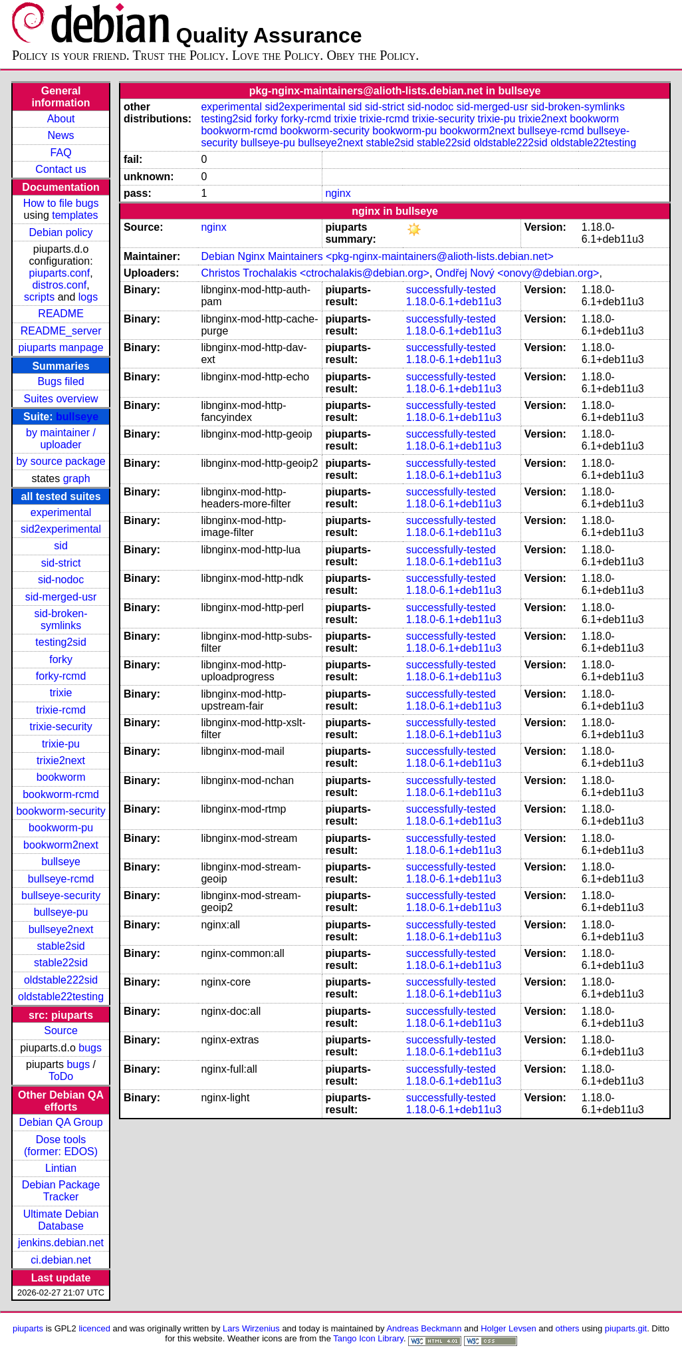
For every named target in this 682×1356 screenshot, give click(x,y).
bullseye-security (60, 895)
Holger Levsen (508, 1328)
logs (88, 297)
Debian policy (61, 232)
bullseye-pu (61, 912)
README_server (61, 331)
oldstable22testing (61, 996)
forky (60, 659)
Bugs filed (60, 381)
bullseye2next (61, 929)
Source (61, 1030)
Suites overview (61, 398)
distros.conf (59, 285)
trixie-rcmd (61, 710)
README (60, 313)
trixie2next (61, 760)
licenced (94, 1328)
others (568, 1328)
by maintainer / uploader (61, 438)
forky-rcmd (61, 676)
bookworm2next (60, 845)
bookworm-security (60, 811)
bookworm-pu (61, 827)
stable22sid (61, 962)
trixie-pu (61, 743)
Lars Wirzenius (251, 1328)
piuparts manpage (61, 347)
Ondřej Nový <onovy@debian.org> (517, 273)
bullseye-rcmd (61, 878)
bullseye (77, 416)
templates (75, 215)
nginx (337, 193)
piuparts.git (626, 1328)
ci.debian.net (61, 1260)
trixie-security (60, 726)
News (61, 135)
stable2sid (61, 946)
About (61, 118)
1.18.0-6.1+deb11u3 (454, 301)
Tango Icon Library (368, 1338)
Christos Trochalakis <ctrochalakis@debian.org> (315, 273)
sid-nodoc (61, 579)
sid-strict (61, 563)
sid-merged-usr (61, 597)
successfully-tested (451, 289)
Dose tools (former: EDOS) (61, 1145)
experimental (61, 512)
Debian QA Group (60, 1122)
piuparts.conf (59, 273)
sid (60, 545)
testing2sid (60, 642)
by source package (60, 461)
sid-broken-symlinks (61, 619)
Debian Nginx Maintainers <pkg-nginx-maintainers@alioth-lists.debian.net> (377, 256)
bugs (90, 1047)
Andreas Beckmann (423, 1328)
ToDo (61, 1076)
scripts (39, 297)
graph (76, 478)
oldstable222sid (61, 980)
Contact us (60, 169)
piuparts (28, 1328)
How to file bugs (61, 203)
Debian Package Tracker (61, 1190)
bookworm (61, 777)
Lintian (60, 1168)
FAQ (61, 152)
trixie (61, 692)
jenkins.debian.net (61, 1242)
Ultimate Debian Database (61, 1220)
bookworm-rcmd (61, 794)
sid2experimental (61, 529)
